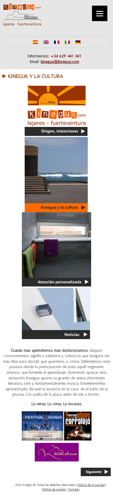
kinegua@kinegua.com (60, 61)
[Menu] (99, 13)
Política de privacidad (91, 485)
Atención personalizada (56, 249)
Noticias (56, 312)
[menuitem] (35, 42)
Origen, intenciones (56, 110)
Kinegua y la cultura (35, 76)
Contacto (73, 489)
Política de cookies (54, 489)
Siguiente (96, 472)
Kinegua (21, 14)
